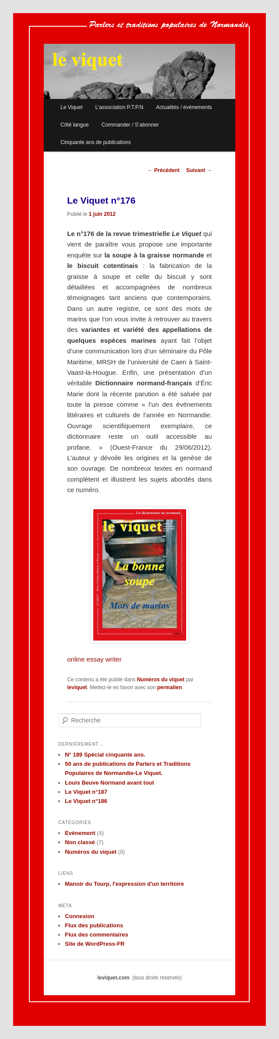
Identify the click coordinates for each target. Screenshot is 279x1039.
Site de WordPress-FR (94, 943)
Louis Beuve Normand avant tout (109, 782)
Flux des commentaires (96, 934)
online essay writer (94, 659)
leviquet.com (113, 978)
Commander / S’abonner (130, 125)
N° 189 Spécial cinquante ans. (105, 754)
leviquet (77, 687)
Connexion (79, 916)
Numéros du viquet (161, 679)
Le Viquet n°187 (86, 792)
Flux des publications (94, 925)
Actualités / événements (184, 107)
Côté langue (74, 125)
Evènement (80, 833)
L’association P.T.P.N (119, 107)
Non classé (80, 842)
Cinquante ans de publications (95, 142)
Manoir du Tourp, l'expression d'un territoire (124, 884)
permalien (169, 687)
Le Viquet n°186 (86, 801)
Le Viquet (71, 107)
